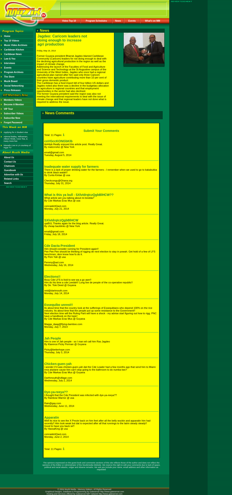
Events (132, 21)
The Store (9, 77)
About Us (9, 157)
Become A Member (14, 104)
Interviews (9, 63)
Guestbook (10, 170)
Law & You (9, 58)
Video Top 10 (69, 21)
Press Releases (12, 90)
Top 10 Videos (11, 40)
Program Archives (13, 72)
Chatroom (9, 166)
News (118, 21)
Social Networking (14, 86)
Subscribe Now (12, 118)
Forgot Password (13, 122)
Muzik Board (10, 81)
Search (8, 183)
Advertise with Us (13, 174)
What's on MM (152, 21)
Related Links (11, 179)
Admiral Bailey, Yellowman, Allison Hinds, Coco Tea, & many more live (16, 138)
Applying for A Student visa (16, 132)
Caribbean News (13, 54)
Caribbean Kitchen (14, 49)
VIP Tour (8, 109)
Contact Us (10, 161)
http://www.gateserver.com (112, 491)
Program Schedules (96, 21)
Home (7, 36)
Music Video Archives (15, 45)
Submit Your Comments (101, 131)
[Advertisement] (16, 201)
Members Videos (13, 100)
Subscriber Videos (14, 113)
